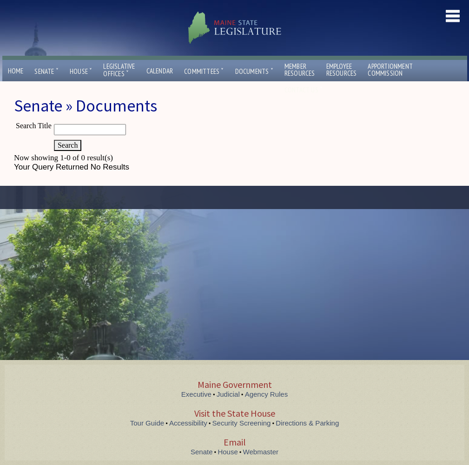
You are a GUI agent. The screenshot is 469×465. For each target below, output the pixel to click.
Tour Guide (147, 423)
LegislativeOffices (119, 70)
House (81, 71)
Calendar (159, 70)
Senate (46, 71)
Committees (204, 71)
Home (16, 70)
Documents (254, 71)
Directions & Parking (307, 423)
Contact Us (303, 90)
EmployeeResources (341, 70)
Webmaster (260, 452)
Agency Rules (266, 394)
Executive (196, 394)
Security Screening (241, 423)
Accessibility (188, 423)
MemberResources (299, 70)
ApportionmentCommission (390, 70)
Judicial (228, 394)
